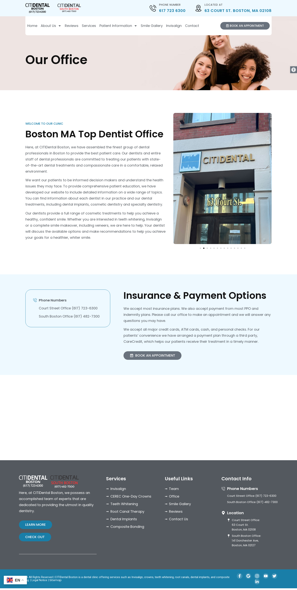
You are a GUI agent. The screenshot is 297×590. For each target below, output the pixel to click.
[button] (293, 69)
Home (32, 26)
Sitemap (55, 582)
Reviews (71, 26)
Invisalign (174, 26)
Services (89, 26)
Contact (192, 26)
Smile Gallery (152, 26)
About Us (51, 26)
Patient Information (118, 26)
